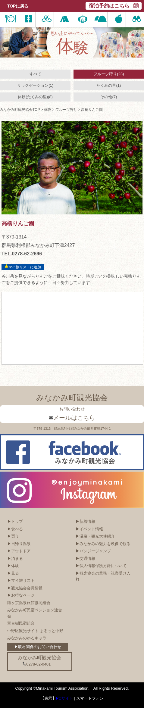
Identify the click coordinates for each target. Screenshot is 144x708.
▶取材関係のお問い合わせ (37, 646)
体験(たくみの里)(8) (35, 97)
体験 (47, 110)
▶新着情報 (85, 521)
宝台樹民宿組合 (21, 623)
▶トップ (15, 521)
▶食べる (15, 529)
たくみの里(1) (108, 85)
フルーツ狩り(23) (108, 74)
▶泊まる (15, 558)
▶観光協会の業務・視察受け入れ (103, 576)
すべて (35, 74)
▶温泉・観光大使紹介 (95, 536)
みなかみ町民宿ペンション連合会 (34, 613)
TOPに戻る (18, 6)
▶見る (13, 573)
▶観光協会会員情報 (24, 588)
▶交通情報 (85, 558)
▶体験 (13, 565)
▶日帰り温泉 (19, 543)
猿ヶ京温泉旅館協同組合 (28, 602)
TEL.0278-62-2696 (22, 253)
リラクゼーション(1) (35, 85)
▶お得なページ (21, 595)
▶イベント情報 (89, 529)
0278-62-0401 (36, 664)
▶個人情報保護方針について (101, 565)
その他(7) (108, 97)
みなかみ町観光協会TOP (20, 110)
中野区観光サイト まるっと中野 (35, 630)
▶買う (13, 536)
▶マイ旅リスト (21, 580)
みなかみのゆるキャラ (26, 638)
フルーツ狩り (66, 110)
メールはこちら (72, 417)
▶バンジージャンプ (93, 551)
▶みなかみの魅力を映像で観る (103, 543)
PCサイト (64, 698)
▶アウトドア (19, 551)
